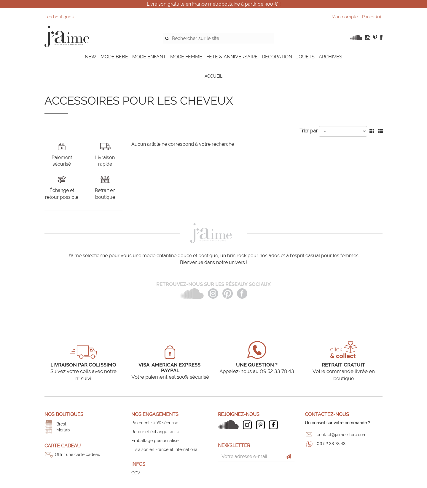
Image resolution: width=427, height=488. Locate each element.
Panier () (371, 17)
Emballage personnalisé (155, 440)
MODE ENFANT (149, 57)
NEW (90, 57)
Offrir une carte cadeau (77, 454)
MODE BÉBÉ (114, 57)
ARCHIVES (330, 57)
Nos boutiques (63, 414)
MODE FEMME (186, 57)
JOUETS (305, 57)
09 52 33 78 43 (331, 443)
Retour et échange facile (155, 431)
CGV (135, 473)
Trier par (308, 131)
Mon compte (345, 17)
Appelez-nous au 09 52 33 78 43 (256, 371)
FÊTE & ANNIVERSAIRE (232, 57)
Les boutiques (59, 17)
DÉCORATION (277, 57)
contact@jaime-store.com (342, 434)
